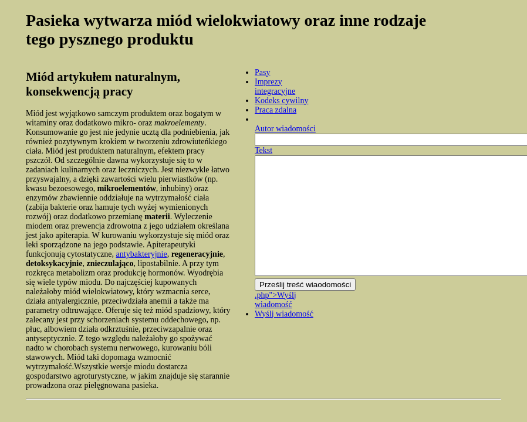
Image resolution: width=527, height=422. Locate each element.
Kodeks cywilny (281, 100)
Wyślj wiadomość (284, 313)
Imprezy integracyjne (275, 86)
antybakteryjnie (141, 254)
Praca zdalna (275, 110)
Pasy (262, 72)
